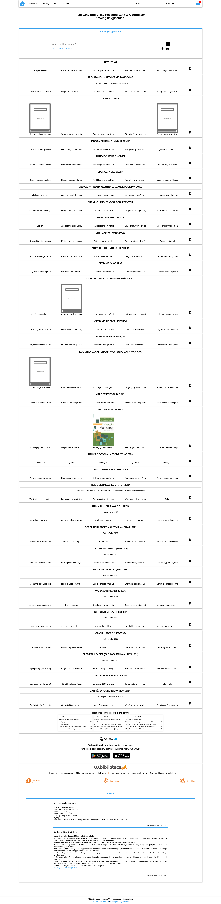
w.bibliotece (102, 773)
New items (33, 3)
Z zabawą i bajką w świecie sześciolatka (141, 722)
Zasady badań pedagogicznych (69, 719)
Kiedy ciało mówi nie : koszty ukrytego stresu (108, 726)
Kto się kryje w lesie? (135, 719)
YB (155, 3)
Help (56, 3)
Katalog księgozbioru (110, 31)
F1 (182, 3)
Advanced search (58, 48)
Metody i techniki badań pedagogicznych (72, 729)
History (46, 3)
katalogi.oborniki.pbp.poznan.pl (66, 867)
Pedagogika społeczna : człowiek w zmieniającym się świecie (78, 722)
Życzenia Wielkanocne (65, 803)
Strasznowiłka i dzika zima (137, 729)
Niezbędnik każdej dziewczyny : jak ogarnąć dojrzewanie (112, 729)
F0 (177, 3)
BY (161, 3)
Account (66, 3)
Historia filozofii (64, 724)
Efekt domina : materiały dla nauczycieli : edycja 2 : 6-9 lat (147, 726)
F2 (188, 3)
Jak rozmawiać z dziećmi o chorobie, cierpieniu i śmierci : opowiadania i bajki (118, 724)
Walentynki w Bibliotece (65, 832)
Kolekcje (69, 48)
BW (150, 3)
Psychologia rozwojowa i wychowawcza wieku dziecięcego (77, 726)
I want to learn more (100, 901)
